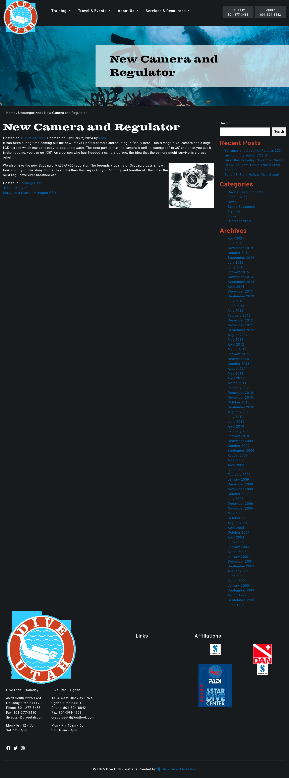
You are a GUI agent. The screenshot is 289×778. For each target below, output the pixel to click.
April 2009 (236, 465)
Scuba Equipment (241, 207)
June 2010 (236, 422)
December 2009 (240, 441)
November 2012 (240, 325)
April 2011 (236, 378)
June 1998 (236, 605)
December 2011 (240, 359)
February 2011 (239, 388)
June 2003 (236, 542)
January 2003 (238, 547)
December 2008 (240, 484)
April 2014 (236, 287)
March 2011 (237, 383)
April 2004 (236, 537)
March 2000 (237, 581)
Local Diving (237, 197)
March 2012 (237, 349)
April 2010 (236, 426)
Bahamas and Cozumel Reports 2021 (254, 151)
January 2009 (238, 479)
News (232, 202)
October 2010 (238, 402)
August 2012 (238, 335)
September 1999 (241, 590)
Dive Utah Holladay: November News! (254, 160)
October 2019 (238, 253)
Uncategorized (29, 113)
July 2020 (235, 243)
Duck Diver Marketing (176, 769)
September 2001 (241, 566)
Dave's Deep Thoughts (246, 192)
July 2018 (235, 262)
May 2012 (235, 340)
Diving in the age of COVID (246, 155)
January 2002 (238, 557)
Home (10, 113)
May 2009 (235, 460)
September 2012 (241, 330)
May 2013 (235, 311)
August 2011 (238, 369)
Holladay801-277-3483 (238, 12)
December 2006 (240, 504)
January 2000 (238, 586)
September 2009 (241, 450)
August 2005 (238, 523)
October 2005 (238, 518)
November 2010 (240, 397)
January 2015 (238, 272)
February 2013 (239, 315)
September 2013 (241, 296)
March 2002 (237, 552)
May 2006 (235, 513)
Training (59, 11)
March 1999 (237, 595)
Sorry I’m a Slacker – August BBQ (29, 193)
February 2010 (239, 431)
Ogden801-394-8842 (270, 12)
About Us (126, 11)
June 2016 (236, 267)
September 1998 (241, 600)
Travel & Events (93, 11)
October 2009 (238, 446)
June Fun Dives (15, 188)
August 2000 (238, 571)
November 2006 (240, 508)
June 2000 (236, 576)
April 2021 (236, 238)
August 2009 (238, 455)
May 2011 (235, 373)
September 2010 (241, 407)
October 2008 (238, 494)
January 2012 (238, 354)
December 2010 (240, 393)
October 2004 (238, 532)
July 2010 (235, 417)
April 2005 (236, 528)
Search (225, 123)
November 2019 (240, 248)
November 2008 (240, 489)
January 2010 (238, 436)
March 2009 (237, 470)
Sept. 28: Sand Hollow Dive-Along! (252, 175)
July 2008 (235, 499)
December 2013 (240, 291)
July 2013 (235, 301)
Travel (232, 216)
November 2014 (240, 277)
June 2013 (236, 306)
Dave (103, 138)
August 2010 (238, 412)
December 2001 (240, 561)
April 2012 (236, 344)
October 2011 (238, 364)
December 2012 (240, 320)
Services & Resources (166, 11)
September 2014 (241, 282)
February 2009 (239, 475)
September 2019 (241, 258)
